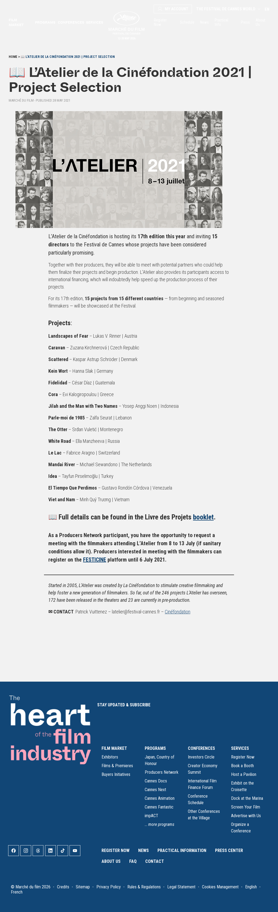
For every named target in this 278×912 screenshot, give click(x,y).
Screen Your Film (245, 807)
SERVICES (240, 748)
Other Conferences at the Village (204, 814)
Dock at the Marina (247, 798)
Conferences (70, 22)
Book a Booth (242, 765)
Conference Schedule (198, 799)
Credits (63, 886)
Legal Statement (181, 886)
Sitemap (83, 886)
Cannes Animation (160, 798)
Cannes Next (155, 789)
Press (245, 22)
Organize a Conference (241, 827)
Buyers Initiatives (116, 774)
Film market (16, 22)
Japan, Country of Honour (159, 760)
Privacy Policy (108, 886)
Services (94, 22)
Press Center (229, 850)
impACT (151, 815)
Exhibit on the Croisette (242, 786)
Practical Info (221, 22)
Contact (154, 861)
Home (13, 57)
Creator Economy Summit (202, 769)
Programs (45, 22)
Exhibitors (110, 757)
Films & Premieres (117, 765)
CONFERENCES (201, 748)
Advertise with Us (246, 815)
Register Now (160, 22)
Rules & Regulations (144, 886)
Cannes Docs (156, 780)
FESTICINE (94, 559)
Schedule (187, 22)
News (204, 22)
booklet (203, 517)
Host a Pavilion (243, 774)
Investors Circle (201, 757)
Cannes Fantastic (159, 807)
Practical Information (181, 850)
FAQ (133, 861)
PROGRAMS (155, 748)
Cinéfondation (177, 612)
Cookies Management (220, 886)
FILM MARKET (114, 748)
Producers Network (161, 772)
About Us (260, 22)
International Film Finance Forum (202, 784)
